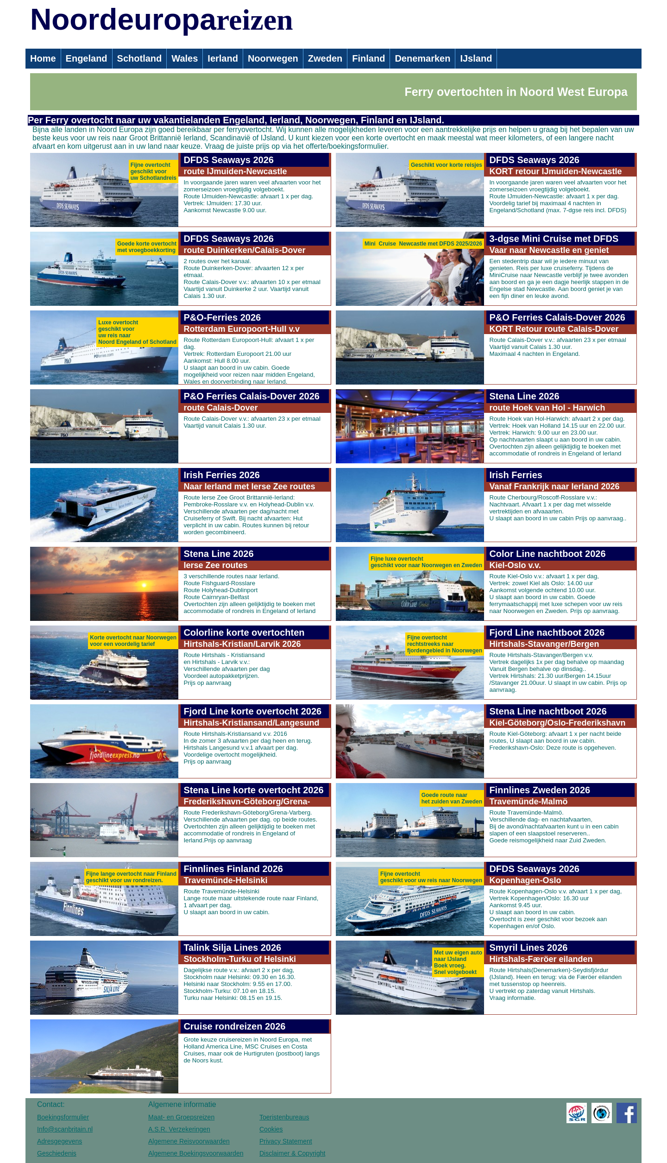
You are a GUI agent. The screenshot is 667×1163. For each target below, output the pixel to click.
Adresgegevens (59, 1141)
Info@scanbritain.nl (65, 1129)
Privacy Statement (285, 1141)
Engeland (86, 58)
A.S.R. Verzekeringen (179, 1129)
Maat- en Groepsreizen (181, 1117)
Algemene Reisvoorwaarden (189, 1141)
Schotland (139, 58)
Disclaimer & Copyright (292, 1153)
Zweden (325, 58)
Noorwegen (273, 58)
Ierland (223, 58)
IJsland (476, 58)
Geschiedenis (56, 1153)
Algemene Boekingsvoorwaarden (195, 1153)
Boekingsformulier (63, 1117)
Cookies (271, 1129)
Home (43, 58)
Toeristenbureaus (284, 1117)
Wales (184, 58)
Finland (368, 58)
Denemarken (422, 58)
